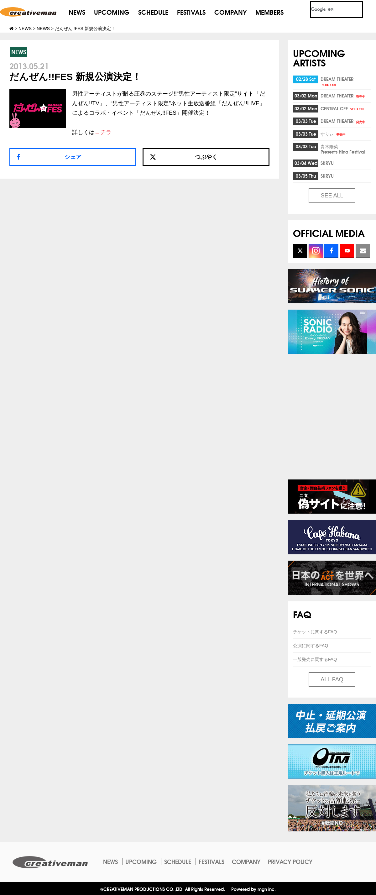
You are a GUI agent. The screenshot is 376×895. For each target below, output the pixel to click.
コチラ (103, 132)
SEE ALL (332, 195)
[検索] (329, 9)
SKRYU (327, 163)
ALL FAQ (332, 679)
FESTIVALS (191, 12)
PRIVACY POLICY (290, 861)
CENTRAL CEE (343, 108)
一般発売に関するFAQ (315, 659)
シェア (73, 157)
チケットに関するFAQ (315, 631)
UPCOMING (111, 12)
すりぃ (334, 133)
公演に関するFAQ (310, 645)
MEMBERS (269, 12)
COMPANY (230, 12)
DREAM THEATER (337, 81)
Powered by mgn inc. (253, 888)
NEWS (77, 12)
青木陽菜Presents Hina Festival (343, 149)
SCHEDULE (153, 12)
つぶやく (183, 157)
